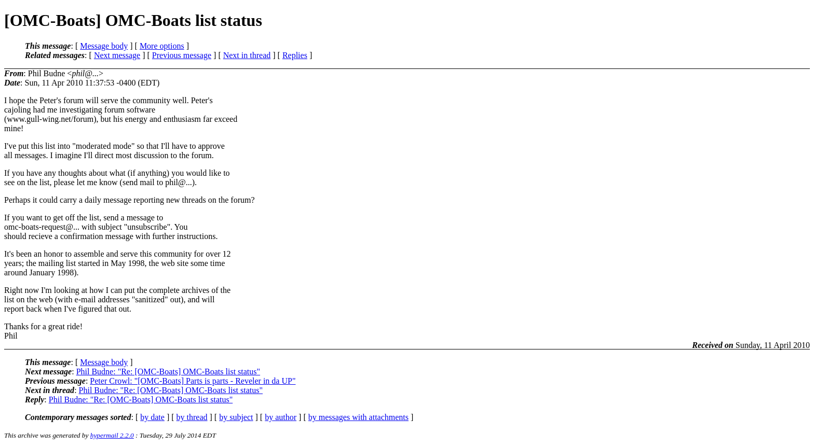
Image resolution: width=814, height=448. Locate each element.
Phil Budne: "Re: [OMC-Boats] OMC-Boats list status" (168, 371)
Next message (117, 55)
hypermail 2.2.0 (112, 435)
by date (152, 417)
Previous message (181, 55)
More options (162, 45)
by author (280, 417)
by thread (192, 417)
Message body (104, 45)
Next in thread (247, 55)
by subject (236, 417)
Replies (294, 55)
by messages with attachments (358, 417)
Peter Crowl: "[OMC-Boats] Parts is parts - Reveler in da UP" (192, 380)
